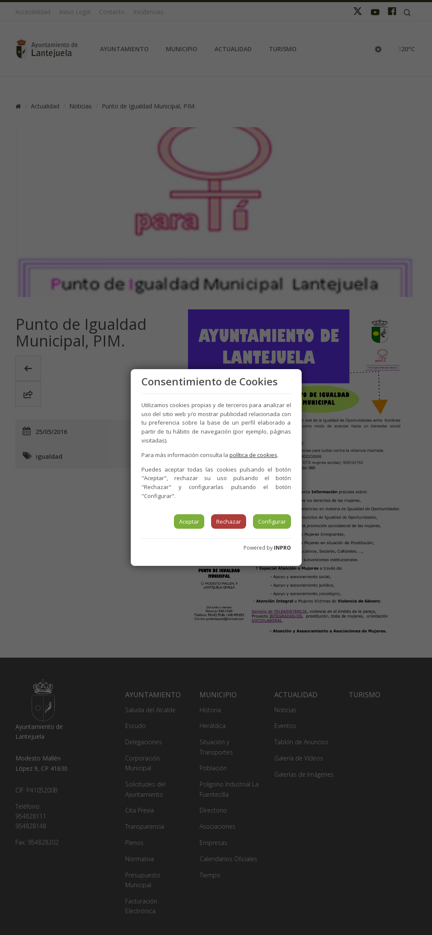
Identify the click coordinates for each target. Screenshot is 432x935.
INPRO (282, 547)
